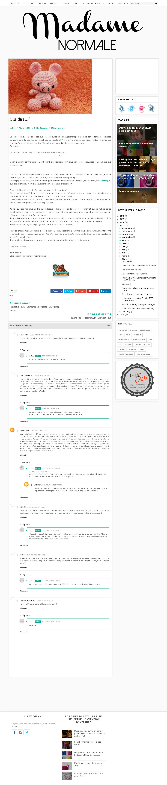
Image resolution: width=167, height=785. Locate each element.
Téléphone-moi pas (119, 736)
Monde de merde (143, 354)
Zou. (32, 349)
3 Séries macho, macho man (134, 274)
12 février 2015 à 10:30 (51, 523)
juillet (125, 243)
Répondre (23, 335)
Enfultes (122, 330)
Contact (123, 3)
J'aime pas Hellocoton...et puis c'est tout (137, 289)
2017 (122, 219)
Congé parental (125, 354)
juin (124, 246)
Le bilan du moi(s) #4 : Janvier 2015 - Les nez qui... (137, 299)
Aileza (23, 500)
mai (124, 249)
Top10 (141, 349)
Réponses (26, 343)
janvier (125, 311)
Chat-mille (25, 368)
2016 (122, 222)
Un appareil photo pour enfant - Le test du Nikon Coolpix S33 (87, 746)
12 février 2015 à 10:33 (51, 574)
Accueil (15, 3)
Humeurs (93, 3)
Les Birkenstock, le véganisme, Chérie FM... (130, 720)
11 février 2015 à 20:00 (36, 500)
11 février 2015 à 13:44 (40, 368)
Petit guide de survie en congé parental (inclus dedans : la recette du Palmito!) (137, 162)
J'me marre (145, 330)
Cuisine (121, 349)
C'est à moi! (126, 261)
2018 (122, 216)
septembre (127, 237)
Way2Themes (33, 782)
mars (124, 256)
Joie (150, 340)
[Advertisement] (137, 76)
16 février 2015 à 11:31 (44, 593)
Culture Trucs (47, 3)
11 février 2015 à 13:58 (51, 401)
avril (124, 253)
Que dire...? (126, 284)
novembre (127, 231)
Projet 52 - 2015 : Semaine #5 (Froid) (137, 308)
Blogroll (109, 3)
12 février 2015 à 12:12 (53, 478)
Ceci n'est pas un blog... (132, 270)
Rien (120, 335)
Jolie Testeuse (27, 328)
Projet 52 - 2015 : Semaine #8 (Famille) (138, 266)
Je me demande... (129, 191)
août (124, 240)
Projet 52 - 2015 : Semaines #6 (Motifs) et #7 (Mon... (138, 279)
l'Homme (137, 335)
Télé (128, 335)
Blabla (36, 128)
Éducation (44, 128)
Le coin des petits (71, 3)
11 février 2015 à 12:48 (44, 328)
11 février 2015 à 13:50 (51, 349)
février (125, 259)
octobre (126, 234)
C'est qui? (29, 3)
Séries (128, 344)
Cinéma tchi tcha (142, 344)
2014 (122, 315)
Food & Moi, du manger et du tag (136, 294)
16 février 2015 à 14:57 (51, 614)
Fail (120, 344)
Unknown (24, 423)
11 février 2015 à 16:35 (39, 423)
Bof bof (132, 349)
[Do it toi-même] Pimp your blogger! (138, 304)
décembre (127, 228)
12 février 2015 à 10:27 (51, 461)
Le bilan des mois (118, 752)
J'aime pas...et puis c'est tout (131, 340)
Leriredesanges (27, 593)
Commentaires (58, 128)
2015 (122, 225)
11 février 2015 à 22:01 (38, 548)
